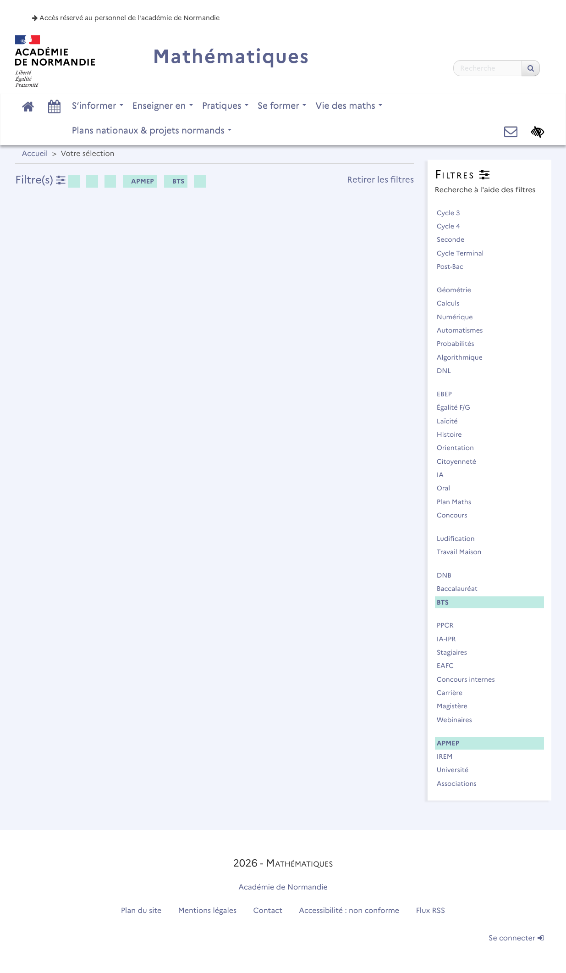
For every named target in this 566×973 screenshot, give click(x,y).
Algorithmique (464, 357)
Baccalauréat (461, 588)
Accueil (35, 154)
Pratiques (225, 105)
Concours (456, 515)
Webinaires (458, 720)
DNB (448, 575)
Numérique (459, 317)
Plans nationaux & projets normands (152, 130)
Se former (282, 105)
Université (457, 770)
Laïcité (451, 421)
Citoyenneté (460, 461)
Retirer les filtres (380, 179)
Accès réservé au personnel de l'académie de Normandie (126, 18)
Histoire (453, 434)
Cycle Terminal (464, 253)
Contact (267, 910)
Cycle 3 (452, 213)
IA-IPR (450, 639)
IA (444, 475)
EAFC (449, 666)
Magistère (456, 706)
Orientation (459, 448)
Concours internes (470, 679)
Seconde (455, 239)
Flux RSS (430, 910)
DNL (448, 371)
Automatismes (464, 330)
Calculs (452, 303)
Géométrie (458, 290)
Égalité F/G (457, 407)
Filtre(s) (40, 179)
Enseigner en (162, 105)
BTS (175, 181)
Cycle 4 (452, 226)
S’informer (97, 105)
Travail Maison (463, 552)
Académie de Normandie (283, 887)
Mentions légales (207, 910)
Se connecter (516, 938)
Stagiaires (456, 652)
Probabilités (460, 343)
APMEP (139, 181)
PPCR (449, 625)
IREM (449, 756)
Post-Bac (454, 266)
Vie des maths (348, 105)
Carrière (454, 693)
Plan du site (141, 910)
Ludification (460, 538)
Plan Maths (458, 502)
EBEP (448, 394)
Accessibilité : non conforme (349, 910)
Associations (461, 783)
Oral (447, 488)
